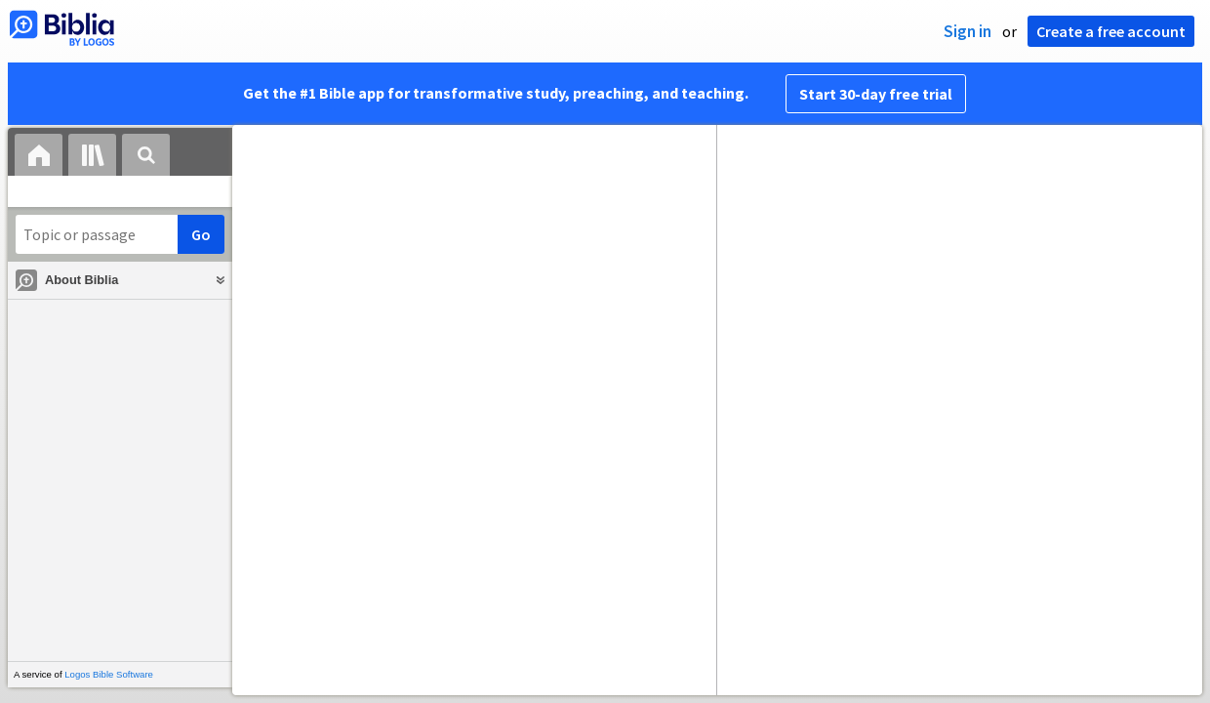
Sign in (967, 31)
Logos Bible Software (108, 674)
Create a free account (1111, 31)
